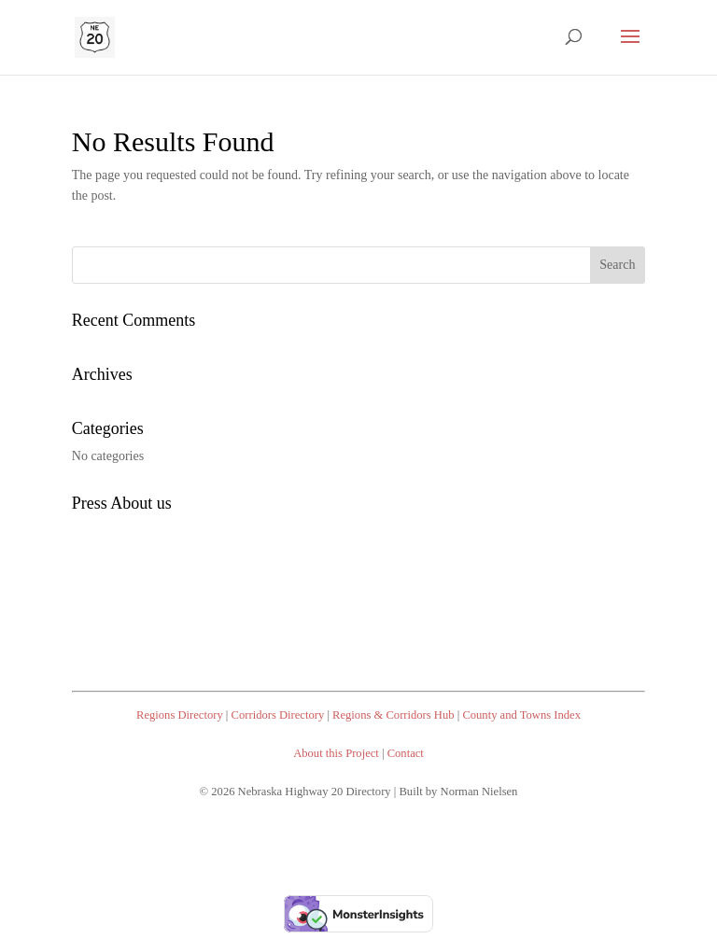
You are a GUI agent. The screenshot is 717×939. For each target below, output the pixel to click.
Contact (405, 753)
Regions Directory (179, 715)
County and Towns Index (521, 715)
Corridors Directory (278, 715)
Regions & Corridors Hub (393, 715)
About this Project (336, 753)
